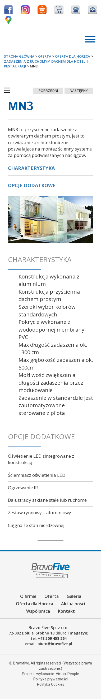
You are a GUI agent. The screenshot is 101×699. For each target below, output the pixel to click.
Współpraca (38, 611)
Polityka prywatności (50, 679)
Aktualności (73, 604)
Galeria (74, 596)
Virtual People (67, 674)
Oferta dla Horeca (34, 604)
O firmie (28, 596)
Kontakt (66, 611)
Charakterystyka (31, 168)
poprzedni (48, 90)
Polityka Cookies (50, 684)
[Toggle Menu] (90, 39)
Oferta (51, 596)
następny (79, 90)
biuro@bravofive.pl (55, 643)
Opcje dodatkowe (32, 185)
